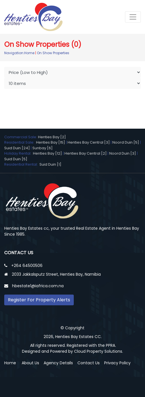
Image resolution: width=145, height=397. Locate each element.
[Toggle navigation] (133, 17)
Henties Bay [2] (52, 137)
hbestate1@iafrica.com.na (38, 286)
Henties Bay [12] (47, 153)
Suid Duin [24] (17, 148)
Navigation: (14, 53)
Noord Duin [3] (122, 153)
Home (29, 53)
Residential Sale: (20, 142)
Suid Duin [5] (15, 159)
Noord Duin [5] (125, 142)
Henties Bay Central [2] (85, 153)
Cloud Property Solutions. (98, 351)
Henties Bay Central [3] (89, 142)
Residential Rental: (21, 164)
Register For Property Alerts (39, 300)
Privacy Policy (117, 363)
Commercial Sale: (21, 137)
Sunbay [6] (42, 148)
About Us (30, 363)
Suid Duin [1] (50, 164)
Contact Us (88, 363)
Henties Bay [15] (50, 142)
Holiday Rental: (18, 153)
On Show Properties (53, 53)
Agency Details (58, 363)
